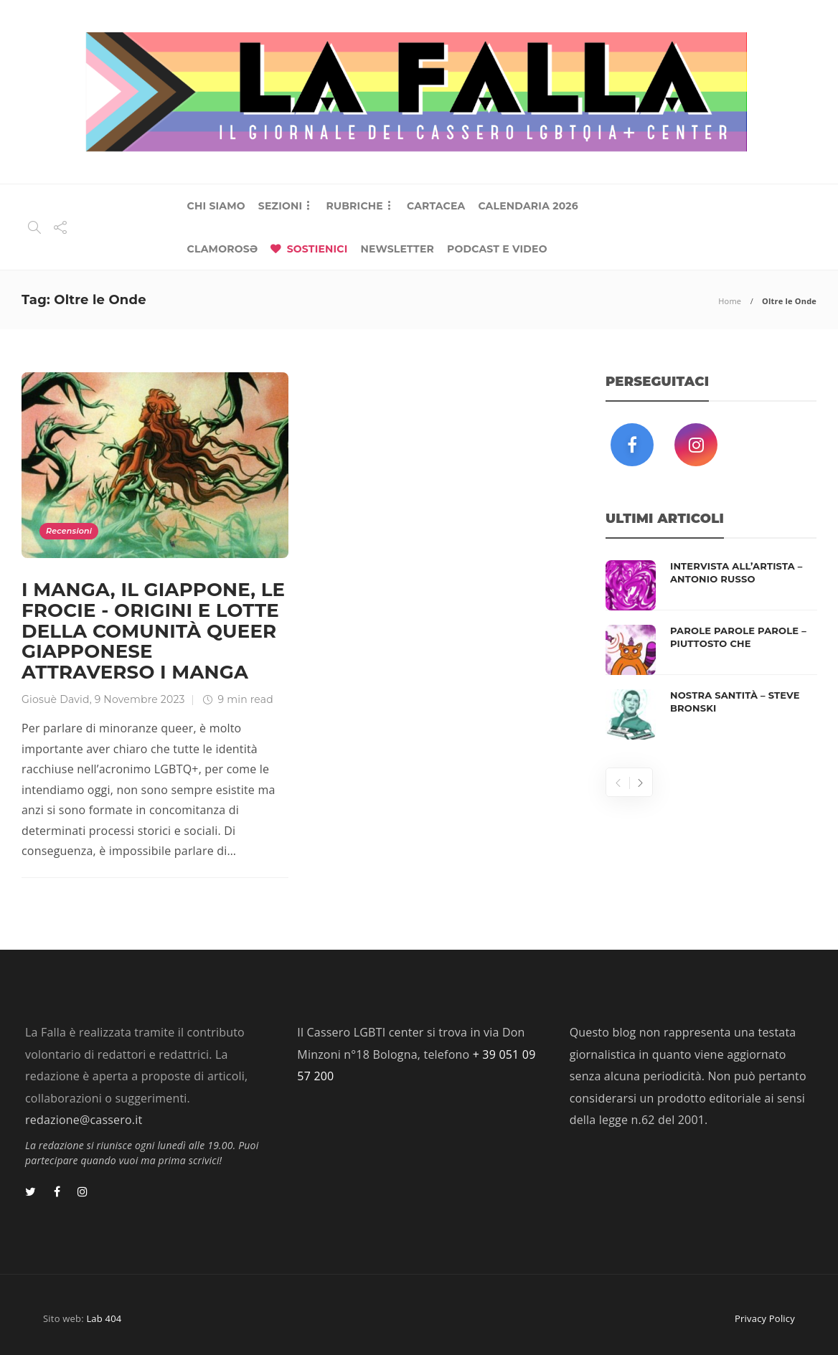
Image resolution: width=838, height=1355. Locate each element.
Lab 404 (103, 1318)
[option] (711, 650)
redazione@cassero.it (83, 1120)
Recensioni (69, 531)
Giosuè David (56, 699)
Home (729, 301)
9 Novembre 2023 (140, 699)
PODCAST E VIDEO (497, 248)
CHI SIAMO (216, 205)
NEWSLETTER (397, 248)
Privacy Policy (765, 1318)
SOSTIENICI (317, 248)
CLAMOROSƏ (222, 248)
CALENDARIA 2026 (528, 205)
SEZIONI (280, 205)
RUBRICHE (354, 205)
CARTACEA (436, 205)
